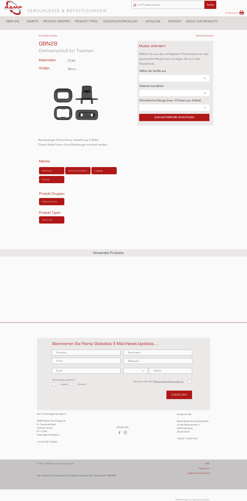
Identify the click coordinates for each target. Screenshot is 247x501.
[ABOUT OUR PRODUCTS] (202, 21)
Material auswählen (151, 86)
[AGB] (194, 463)
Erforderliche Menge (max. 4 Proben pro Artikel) (170, 100)
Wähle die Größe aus (152, 71)
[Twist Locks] (51, 220)
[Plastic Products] (51, 201)
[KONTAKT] (174, 21)
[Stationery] (51, 170)
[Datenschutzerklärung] (194, 473)
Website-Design (181, 499)
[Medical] (51, 179)
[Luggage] (104, 170)
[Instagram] (125, 432)
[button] (32, 21)
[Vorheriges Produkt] (47, 35)
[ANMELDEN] (179, 395)
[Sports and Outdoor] (78, 170)
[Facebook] (119, 432)
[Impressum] (194, 468)
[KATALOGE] (153, 21)
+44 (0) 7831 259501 (47, 441)
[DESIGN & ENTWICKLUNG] (120, 21)
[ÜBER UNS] (12, 21)
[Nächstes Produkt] (204, 35)
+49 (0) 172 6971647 (187, 438)
